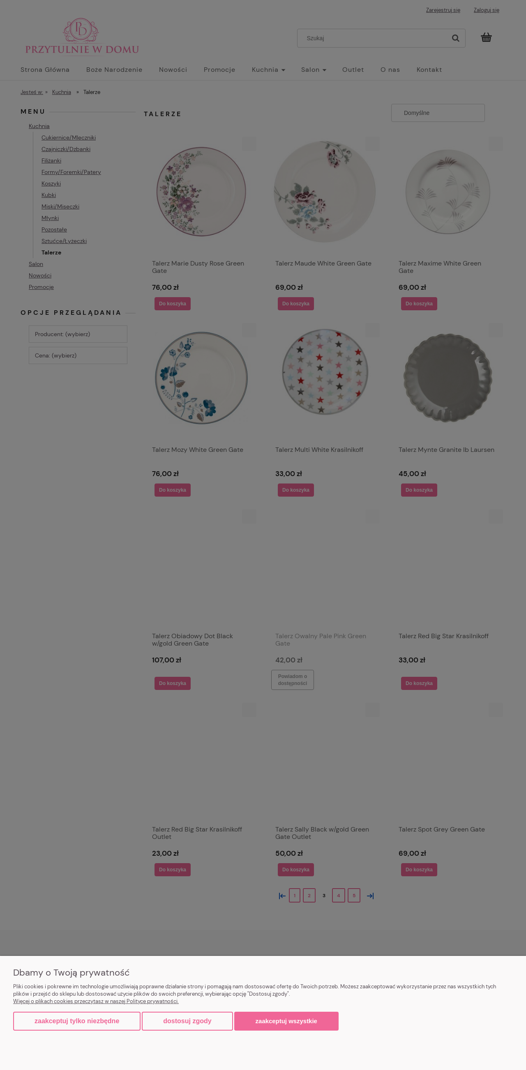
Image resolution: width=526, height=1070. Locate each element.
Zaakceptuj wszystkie (286, 1020)
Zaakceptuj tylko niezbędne (77, 1020)
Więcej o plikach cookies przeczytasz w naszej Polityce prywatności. (96, 1001)
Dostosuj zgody (187, 1020)
